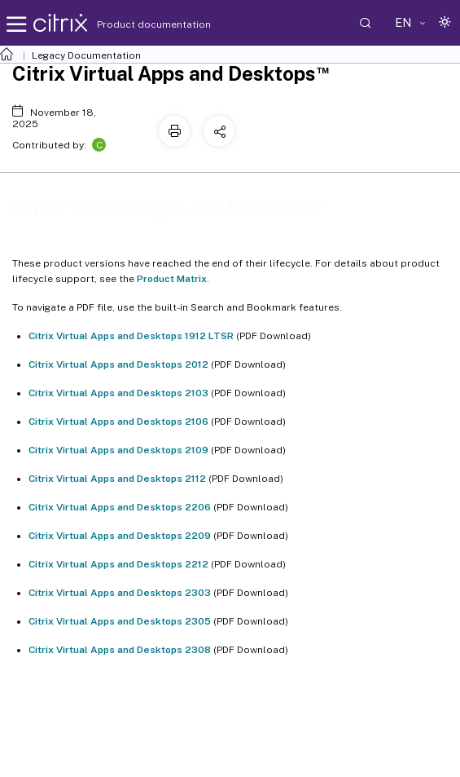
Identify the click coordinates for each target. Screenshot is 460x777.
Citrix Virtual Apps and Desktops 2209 (119, 535)
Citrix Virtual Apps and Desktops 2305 (119, 621)
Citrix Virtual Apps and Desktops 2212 (118, 564)
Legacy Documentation (86, 55)
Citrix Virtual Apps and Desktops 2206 (119, 507)
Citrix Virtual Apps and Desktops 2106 (118, 421)
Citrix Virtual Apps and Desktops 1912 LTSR (131, 336)
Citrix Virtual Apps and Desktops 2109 (118, 450)
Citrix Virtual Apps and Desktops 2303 (119, 592)
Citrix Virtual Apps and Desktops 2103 (118, 393)
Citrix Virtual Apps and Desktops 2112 (117, 478)
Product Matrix (172, 279)
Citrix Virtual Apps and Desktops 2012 (118, 364)
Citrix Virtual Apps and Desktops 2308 (119, 650)
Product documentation (133, 24)
